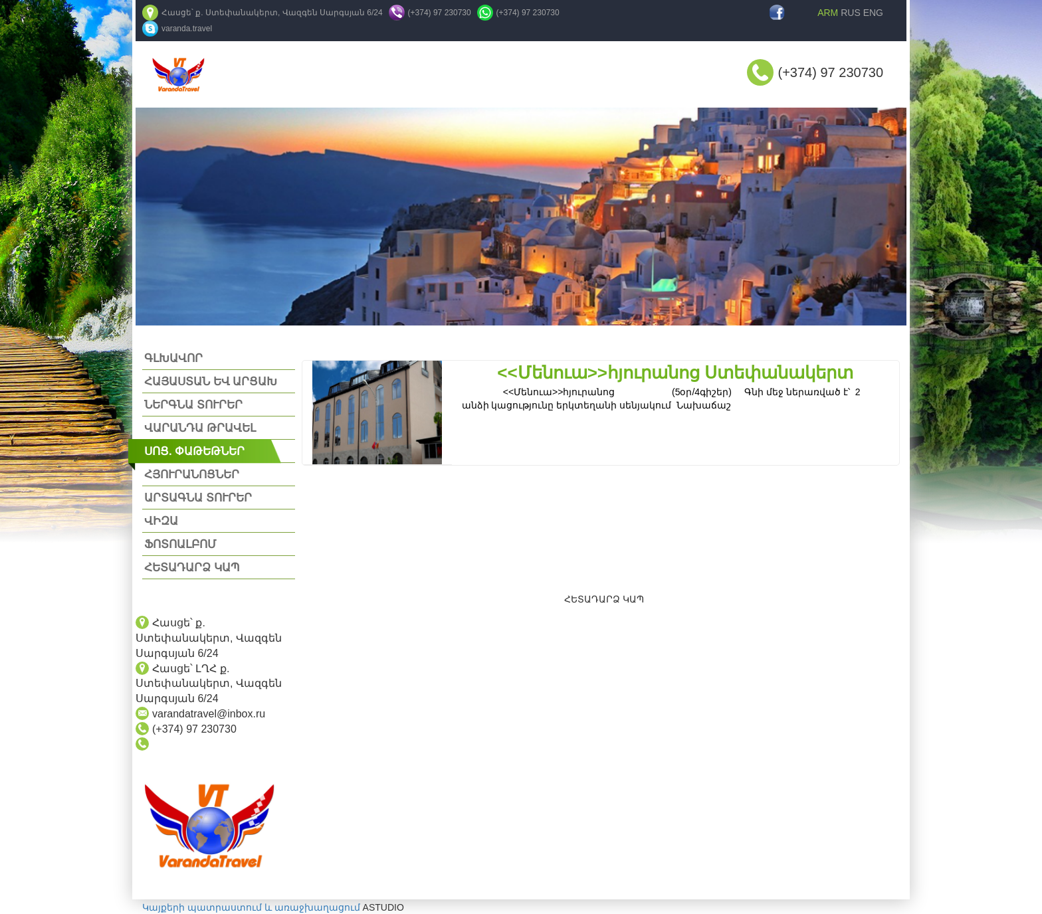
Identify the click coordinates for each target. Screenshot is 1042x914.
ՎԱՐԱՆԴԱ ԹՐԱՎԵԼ (200, 428)
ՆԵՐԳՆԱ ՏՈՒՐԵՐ (193, 405)
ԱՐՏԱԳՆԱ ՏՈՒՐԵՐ (198, 498)
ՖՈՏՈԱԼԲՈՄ (180, 544)
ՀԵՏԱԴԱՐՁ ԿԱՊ (192, 567)
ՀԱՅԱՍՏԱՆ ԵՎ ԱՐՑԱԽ (210, 381)
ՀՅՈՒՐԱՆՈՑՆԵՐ (191, 474)
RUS (851, 12)
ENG (873, 12)
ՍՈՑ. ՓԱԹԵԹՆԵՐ (194, 451)
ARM (827, 12)
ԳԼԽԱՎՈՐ (173, 358)
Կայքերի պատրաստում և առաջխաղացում (251, 907)
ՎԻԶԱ (161, 521)
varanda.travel (186, 28)
